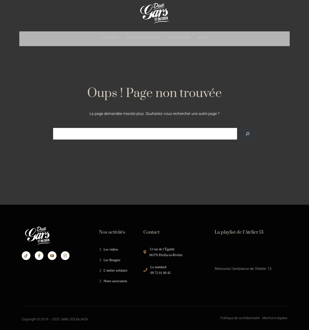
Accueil (111, 37)
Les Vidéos (179, 37)
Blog (203, 37)
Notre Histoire (143, 37)
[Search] (247, 134)
